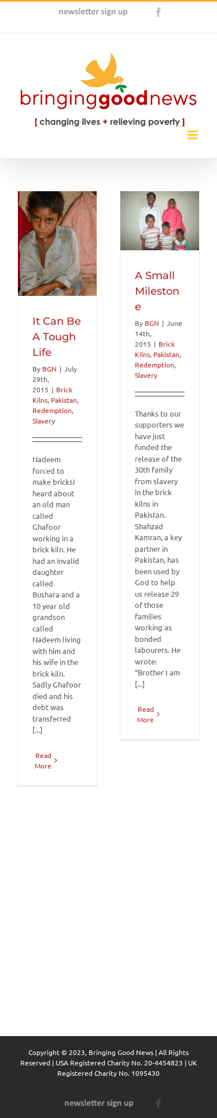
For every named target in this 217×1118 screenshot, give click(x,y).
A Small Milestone (149, 326)
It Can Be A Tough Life (56, 337)
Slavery (43, 420)
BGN (49, 368)
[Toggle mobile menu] (193, 135)
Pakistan (64, 399)
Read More (43, 975)
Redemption (52, 410)
